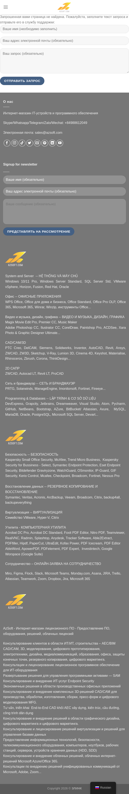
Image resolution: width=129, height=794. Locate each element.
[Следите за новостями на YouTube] (59, 143)
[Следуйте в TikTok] (22, 143)
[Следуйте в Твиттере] (29, 143)
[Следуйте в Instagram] (14, 143)
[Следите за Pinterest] (44, 143)
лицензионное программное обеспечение (87, 665)
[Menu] (5, 7)
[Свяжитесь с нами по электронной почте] (37, 143)
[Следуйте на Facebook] (7, 143)
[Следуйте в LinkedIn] (52, 143)
